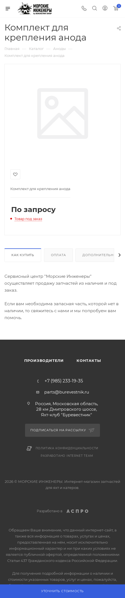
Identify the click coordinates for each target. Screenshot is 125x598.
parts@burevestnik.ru (66, 392)
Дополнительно (99, 255)
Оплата (58, 255)
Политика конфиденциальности (67, 448)
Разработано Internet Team (67, 456)
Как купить (22, 255)
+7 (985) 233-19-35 (64, 381)
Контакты (89, 360)
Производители (44, 360)
